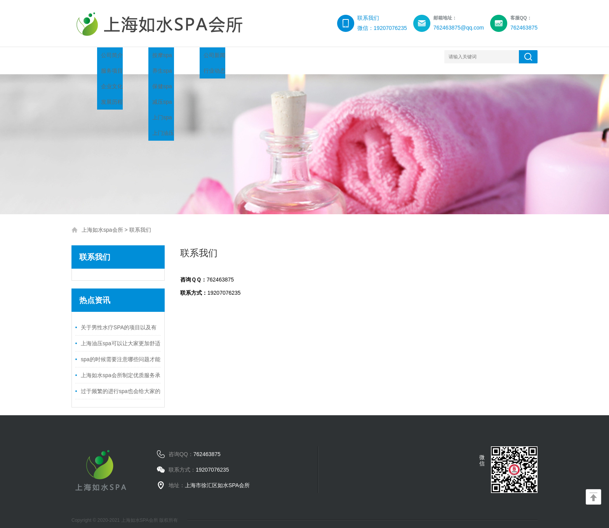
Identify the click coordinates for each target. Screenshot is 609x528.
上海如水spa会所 (102, 222)
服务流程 (281, 56)
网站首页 (94, 56)
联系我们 (374, 56)
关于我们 (141, 56)
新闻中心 (234, 56)
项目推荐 (188, 56)
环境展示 (327, 56)
